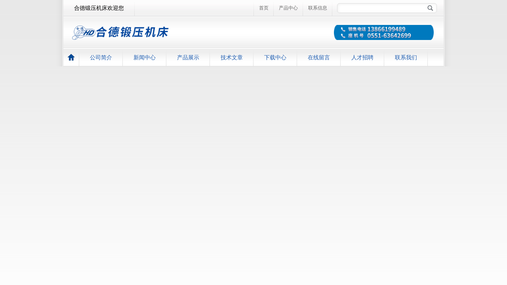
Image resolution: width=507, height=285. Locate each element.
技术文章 (232, 57)
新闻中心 (144, 57)
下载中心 (275, 57)
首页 (264, 8)
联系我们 (406, 57)
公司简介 (101, 57)
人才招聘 (362, 57)
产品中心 (288, 8)
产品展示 (188, 57)
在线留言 (319, 57)
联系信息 (317, 8)
